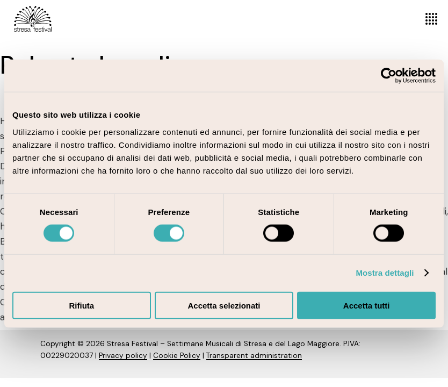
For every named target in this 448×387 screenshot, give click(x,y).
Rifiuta (81, 305)
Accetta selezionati (223, 305)
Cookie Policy (176, 355)
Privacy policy (123, 355)
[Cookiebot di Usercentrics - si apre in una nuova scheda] (389, 76)
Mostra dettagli (385, 272)
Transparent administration (254, 355)
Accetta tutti (366, 305)
